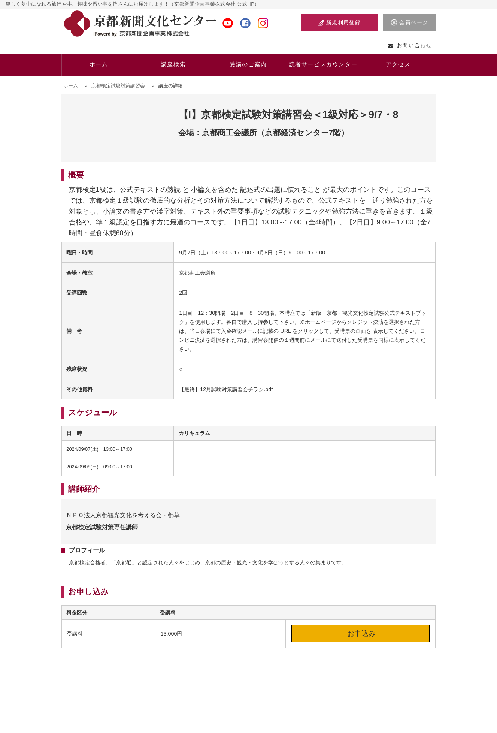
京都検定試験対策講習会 (118, 85)
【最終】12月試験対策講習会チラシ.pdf (226, 389)
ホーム (71, 85)
